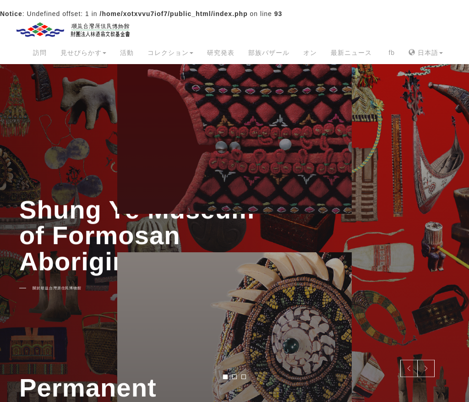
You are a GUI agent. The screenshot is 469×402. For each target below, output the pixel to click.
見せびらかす (83, 52)
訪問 (40, 52)
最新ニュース (351, 52)
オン (310, 52)
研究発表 (220, 52)
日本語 (426, 52)
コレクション (170, 52)
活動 (127, 52)
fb (391, 52)
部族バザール (268, 52)
